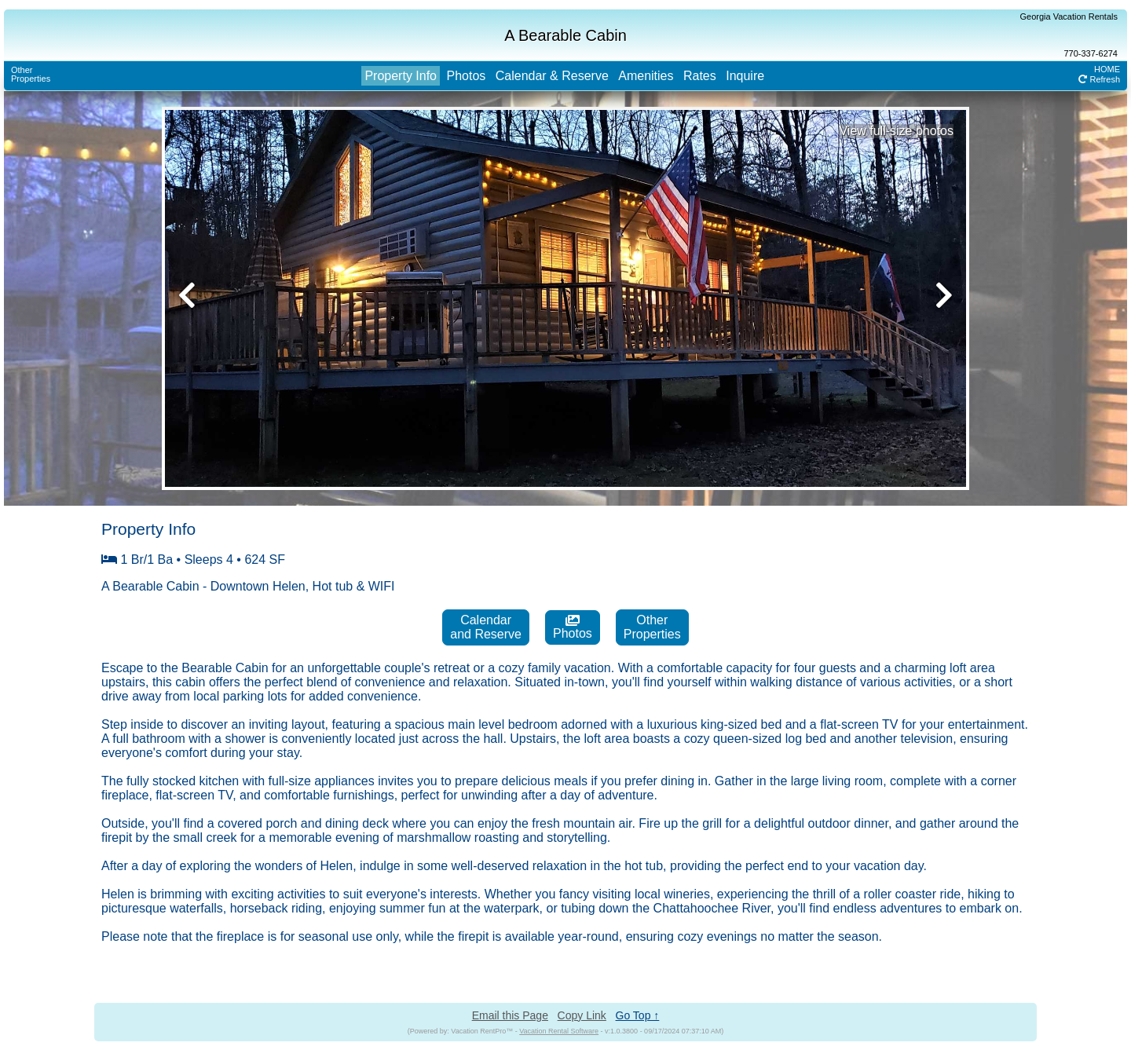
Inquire (745, 75)
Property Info (400, 75)
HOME (1107, 69)
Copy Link (582, 1015)
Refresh (1099, 79)
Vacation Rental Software (558, 1031)
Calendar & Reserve (552, 75)
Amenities (645, 75)
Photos (465, 75)
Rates (699, 75)
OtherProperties (30, 74)
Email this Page (510, 1015)
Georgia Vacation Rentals (1068, 16)
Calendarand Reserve (486, 627)
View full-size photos (896, 130)
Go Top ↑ (638, 1015)
